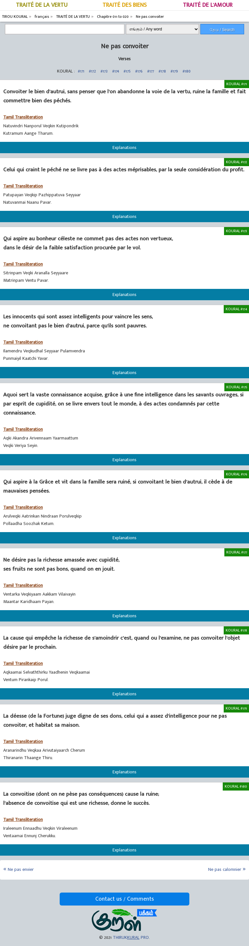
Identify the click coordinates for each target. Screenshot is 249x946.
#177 (150, 71)
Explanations (124, 147)
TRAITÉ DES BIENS (124, 5)
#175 (127, 71)
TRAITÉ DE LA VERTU (41, 5)
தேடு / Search (222, 30)
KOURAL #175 (236, 387)
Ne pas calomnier (224, 869)
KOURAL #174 (236, 309)
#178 (162, 71)
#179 (174, 71)
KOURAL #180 (236, 786)
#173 (104, 71)
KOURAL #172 (236, 162)
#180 (187, 71)
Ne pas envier (21, 869)
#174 (115, 71)
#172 (92, 71)
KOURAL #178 (236, 630)
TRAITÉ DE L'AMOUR (207, 5)
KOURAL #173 (236, 231)
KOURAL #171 (236, 84)
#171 (81, 71)
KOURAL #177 (236, 552)
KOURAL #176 (236, 474)
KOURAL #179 (236, 708)
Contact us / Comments (124, 899)
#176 (139, 71)
